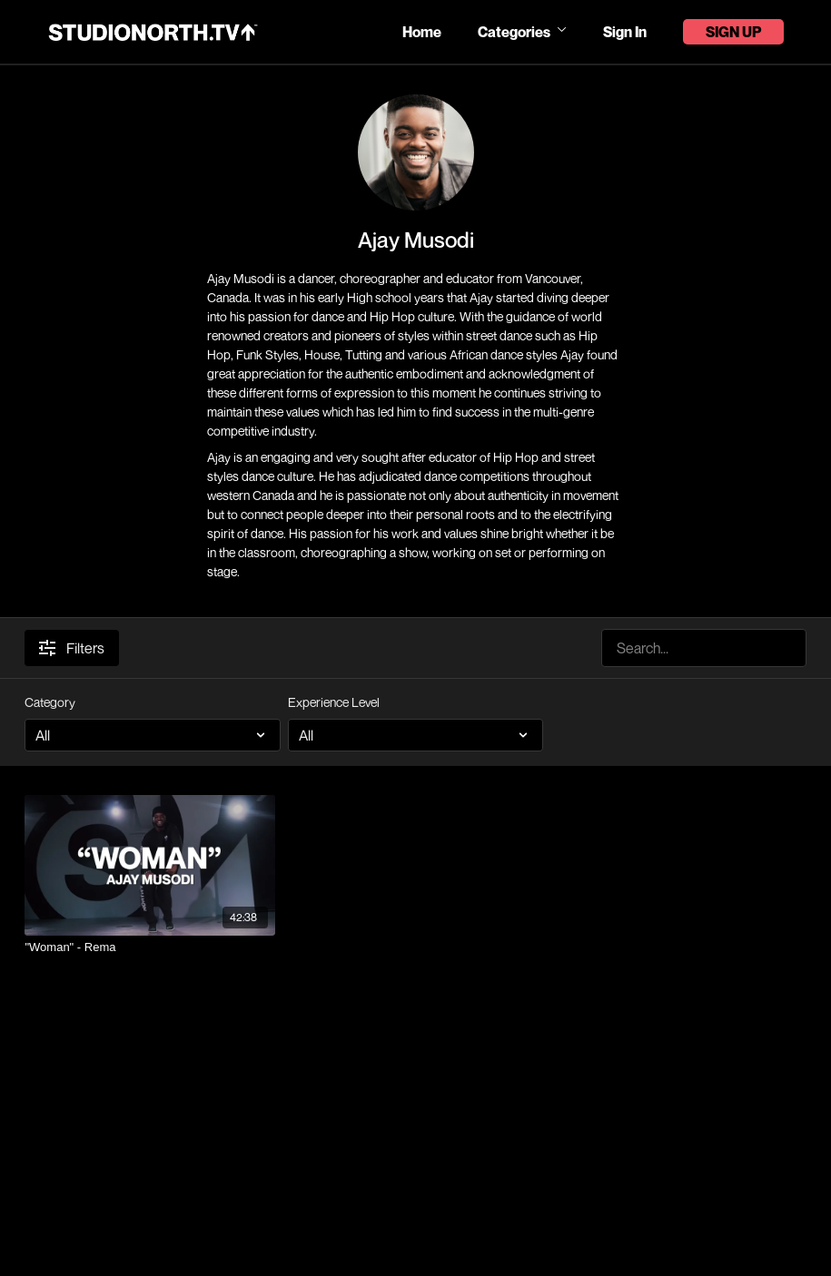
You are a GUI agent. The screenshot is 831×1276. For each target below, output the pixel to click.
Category (50, 702)
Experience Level (334, 702)
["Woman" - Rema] (150, 947)
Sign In (625, 32)
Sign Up (733, 32)
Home (421, 32)
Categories (522, 32)
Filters (71, 648)
